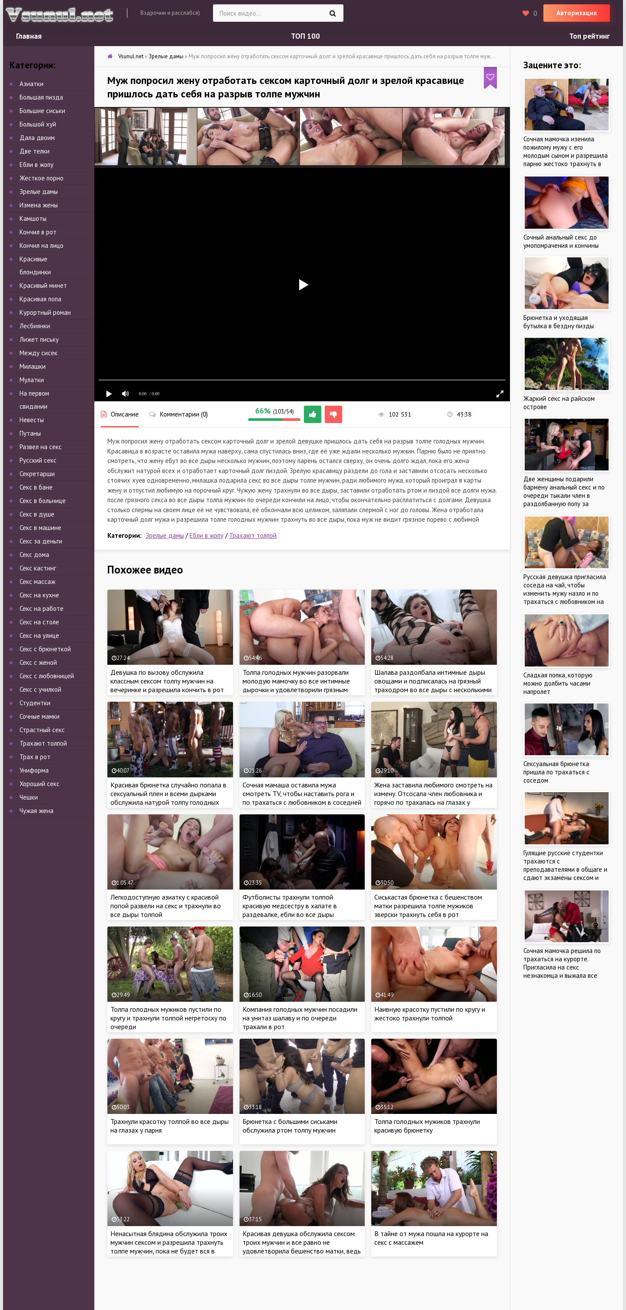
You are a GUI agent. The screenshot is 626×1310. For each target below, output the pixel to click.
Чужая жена (36, 811)
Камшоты (33, 218)
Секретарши (37, 474)
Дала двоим (37, 137)
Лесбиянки (35, 326)
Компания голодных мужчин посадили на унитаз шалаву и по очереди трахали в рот (300, 1018)
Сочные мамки (40, 716)
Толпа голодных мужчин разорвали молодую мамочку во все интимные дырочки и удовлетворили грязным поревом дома (296, 685)
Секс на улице (39, 635)
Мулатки (32, 380)
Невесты (32, 420)
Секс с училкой (40, 689)
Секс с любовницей (47, 676)
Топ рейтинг (589, 36)
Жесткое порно (41, 178)
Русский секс (38, 460)
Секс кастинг (38, 568)
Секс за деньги (41, 541)
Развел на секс (41, 447)
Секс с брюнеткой (45, 649)
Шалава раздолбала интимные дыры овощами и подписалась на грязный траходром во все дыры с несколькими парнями (433, 685)
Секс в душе (37, 514)
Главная (29, 36)
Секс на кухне (39, 595)
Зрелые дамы (165, 535)
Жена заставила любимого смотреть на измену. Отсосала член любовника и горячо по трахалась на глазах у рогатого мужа (433, 797)
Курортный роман (45, 312)
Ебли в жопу (206, 535)
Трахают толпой (252, 535)
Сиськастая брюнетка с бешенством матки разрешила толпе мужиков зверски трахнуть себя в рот (428, 906)
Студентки (35, 703)
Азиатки (31, 84)
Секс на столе (39, 622)
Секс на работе (41, 608)
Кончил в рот (38, 232)
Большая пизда (41, 97)
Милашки (33, 366)
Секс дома (34, 554)
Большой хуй (38, 124)
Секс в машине (40, 527)
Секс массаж (37, 581)
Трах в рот (35, 757)
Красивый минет (43, 285)
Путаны (30, 433)
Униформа (34, 770)
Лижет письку (39, 339)
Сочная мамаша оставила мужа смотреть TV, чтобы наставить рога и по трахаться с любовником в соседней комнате (302, 797)
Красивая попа (40, 299)
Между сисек (38, 353)
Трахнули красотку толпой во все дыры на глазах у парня (169, 1125)
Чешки (29, 797)
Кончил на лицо (41, 245)
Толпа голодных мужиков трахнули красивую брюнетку (427, 1125)
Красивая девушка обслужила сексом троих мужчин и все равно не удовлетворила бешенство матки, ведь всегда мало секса (302, 1246)
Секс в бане (36, 487)
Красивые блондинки (35, 265)
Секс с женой (38, 662)
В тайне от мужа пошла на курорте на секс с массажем (431, 1238)
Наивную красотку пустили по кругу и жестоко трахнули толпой (429, 1013)
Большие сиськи (42, 111)
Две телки (35, 151)
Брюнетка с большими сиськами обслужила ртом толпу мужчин (290, 1125)
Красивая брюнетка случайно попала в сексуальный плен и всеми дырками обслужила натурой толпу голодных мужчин (168, 797)
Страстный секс (42, 730)
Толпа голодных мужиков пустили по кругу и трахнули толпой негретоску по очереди (168, 1018)
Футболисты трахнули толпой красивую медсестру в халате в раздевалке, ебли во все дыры (290, 906)
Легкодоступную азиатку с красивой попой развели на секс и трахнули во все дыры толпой (165, 906)
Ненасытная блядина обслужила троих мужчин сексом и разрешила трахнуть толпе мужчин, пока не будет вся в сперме (168, 1246)
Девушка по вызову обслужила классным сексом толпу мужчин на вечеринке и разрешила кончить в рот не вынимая (167, 685)
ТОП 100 (305, 36)
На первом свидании (34, 399)
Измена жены (39, 205)
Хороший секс (40, 784)
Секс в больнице (43, 501)
